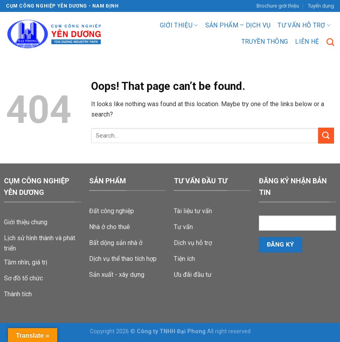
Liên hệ (307, 41)
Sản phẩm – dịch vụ (238, 25)
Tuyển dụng (321, 6)
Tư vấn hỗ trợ (304, 25)
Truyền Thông (264, 41)
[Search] (330, 42)
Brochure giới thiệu (277, 6)
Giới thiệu (179, 25)
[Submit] (326, 135)
